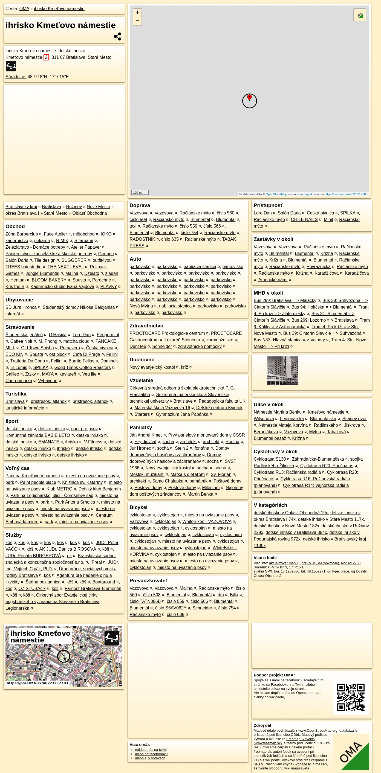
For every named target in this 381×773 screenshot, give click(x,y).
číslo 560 (225, 213)
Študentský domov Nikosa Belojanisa (79, 307)
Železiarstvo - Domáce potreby (35, 247)
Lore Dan (82, 334)
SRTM (259, 764)
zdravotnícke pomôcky (200, 346)
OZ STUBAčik (32, 588)
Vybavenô (47, 380)
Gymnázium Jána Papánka (182, 414)
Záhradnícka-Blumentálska (318, 459)
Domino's (109, 361)
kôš (8, 542)
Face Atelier (55, 234)
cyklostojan (140, 515)
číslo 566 (212, 226)
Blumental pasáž (270, 438)
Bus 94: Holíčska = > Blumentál (322, 307)
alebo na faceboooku (151, 754)
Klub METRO (59, 489)
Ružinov (74, 206)
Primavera (70, 347)
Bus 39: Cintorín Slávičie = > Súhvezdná (322, 333)
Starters (142, 414)
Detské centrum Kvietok (219, 407)
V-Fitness (93, 442)
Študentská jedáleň (24, 334)
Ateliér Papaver (86, 247)
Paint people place (38, 482)
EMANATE (48, 442)
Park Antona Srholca (75, 502)
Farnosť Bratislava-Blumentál (93, 588)
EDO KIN (14, 354)
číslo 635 (170, 239)
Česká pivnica (99, 347)
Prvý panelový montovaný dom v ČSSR (206, 435)
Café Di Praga (86, 354)
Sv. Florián (221, 474)
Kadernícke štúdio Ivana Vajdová (62, 286)
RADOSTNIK (142, 239)
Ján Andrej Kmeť (146, 435)
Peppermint (108, 334)
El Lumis (18, 367)
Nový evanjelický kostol (152, 367)
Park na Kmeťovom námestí (32, 475)
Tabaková (336, 431)
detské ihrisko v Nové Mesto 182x (286, 526)
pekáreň (42, 240)
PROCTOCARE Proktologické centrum (167, 333)
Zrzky (30, 374)
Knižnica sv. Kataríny (82, 482)
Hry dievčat (145, 441)
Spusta (79, 280)
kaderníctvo (16, 240)
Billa (234, 594)
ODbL (295, 735)
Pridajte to (303, 764)
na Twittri (297, 684)
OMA (24, 8)
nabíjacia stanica (200, 266)
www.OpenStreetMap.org (317, 730)
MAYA (47, 374)
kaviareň (68, 374)
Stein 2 (182, 448)
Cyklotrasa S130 (270, 459)
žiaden (111, 273)
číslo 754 (189, 232)
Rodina (232, 441)
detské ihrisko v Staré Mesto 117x (331, 519)
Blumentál (200, 219)
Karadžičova (326, 273)
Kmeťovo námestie (27, 57)
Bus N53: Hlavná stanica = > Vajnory (289, 340)
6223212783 (350, 563)
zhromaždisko (219, 340)
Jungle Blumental (42, 273)
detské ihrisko (18, 428)
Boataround (104, 582)
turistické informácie (24, 408)
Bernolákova (266, 431)
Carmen (106, 253)
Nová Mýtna (141, 306)
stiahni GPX (263, 571)
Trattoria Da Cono (27, 361)
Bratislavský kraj (21, 206)
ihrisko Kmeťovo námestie (59, 8)
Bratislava (51, 206)
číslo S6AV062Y (170, 608)
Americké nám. (273, 279)
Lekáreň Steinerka (182, 340)
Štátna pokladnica (43, 582)
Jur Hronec (140, 448)
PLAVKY (108, 286)
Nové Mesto (98, 206)
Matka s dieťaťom (188, 474)
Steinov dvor (354, 418)
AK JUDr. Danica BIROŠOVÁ (67, 549)
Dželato (91, 273)
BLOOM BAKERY (49, 280)
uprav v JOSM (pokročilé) (319, 563)
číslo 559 (188, 226)
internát (12, 314)
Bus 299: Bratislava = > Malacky (285, 300)
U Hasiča (58, 334)
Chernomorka (18, 380)
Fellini (112, 354)
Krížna (327, 253)
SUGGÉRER (74, 260)
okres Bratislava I (22, 213)
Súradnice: (16, 76)
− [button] (137, 21)
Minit (328, 219)
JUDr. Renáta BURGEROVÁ (33, 555)
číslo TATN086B (145, 601)
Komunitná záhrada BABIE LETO (37, 435)
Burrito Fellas (81, 361)
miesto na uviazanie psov (90, 475)
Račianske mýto (195, 213)
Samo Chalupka (167, 481)
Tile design (45, 260)
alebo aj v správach (150, 758)
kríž (184, 367)
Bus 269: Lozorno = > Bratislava (322, 320)
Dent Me (138, 346)
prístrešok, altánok (49, 401)
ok (69, 555)
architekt (188, 441)
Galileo (12, 374)
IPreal (96, 562)
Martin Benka (200, 494)
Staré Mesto (56, 213)
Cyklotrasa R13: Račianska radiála (287, 472)
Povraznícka (319, 266)
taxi (133, 226)
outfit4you (102, 260)
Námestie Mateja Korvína (283, 425)
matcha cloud (76, 341)
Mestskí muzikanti (147, 474)
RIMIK (62, 240)
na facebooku (291, 680)
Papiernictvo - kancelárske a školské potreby (48, 253)
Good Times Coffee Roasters (82, 367)
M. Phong (48, 341)
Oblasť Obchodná (90, 213)
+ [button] (137, 13)
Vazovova (139, 213)
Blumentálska (323, 418)
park (9, 482)
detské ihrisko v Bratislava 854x (296, 532)
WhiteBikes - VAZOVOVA (206, 521)
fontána (202, 448)
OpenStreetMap (276, 194)
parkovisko (140, 266)
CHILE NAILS (304, 219)
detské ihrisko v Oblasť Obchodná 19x (291, 512)
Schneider (162, 346)
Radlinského (326, 425)
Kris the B (14, 286)
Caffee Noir (21, 341)
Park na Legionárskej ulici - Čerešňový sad (51, 495)
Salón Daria (16, 260)
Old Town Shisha (37, 347)
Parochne (101, 280)
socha (168, 441)
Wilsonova (264, 418)
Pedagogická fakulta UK (222, 401)
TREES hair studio (23, 267)
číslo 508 (138, 219)
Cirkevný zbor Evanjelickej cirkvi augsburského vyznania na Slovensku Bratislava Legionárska (52, 602)
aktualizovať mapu (283, 563)
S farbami (83, 240)
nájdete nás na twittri (151, 750)
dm (221, 594)
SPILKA (40, 367)
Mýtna (315, 431)
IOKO (106, 234)
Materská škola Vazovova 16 (162, 407)
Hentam (18, 280)
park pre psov (84, 428)
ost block (58, 354)
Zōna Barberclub (21, 234)
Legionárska (292, 418)
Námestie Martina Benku (278, 412)
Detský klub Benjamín (100, 489)
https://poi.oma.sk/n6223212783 (346, 194)
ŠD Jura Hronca (21, 307)
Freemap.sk (305, 194)
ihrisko (71, 442)
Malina (71, 273)
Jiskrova (352, 425)
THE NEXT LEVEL (66, 267)
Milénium (211, 487)
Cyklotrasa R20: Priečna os (326, 465)
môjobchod (83, 234)
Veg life (89, 374)
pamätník (198, 481)
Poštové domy (227, 481)
